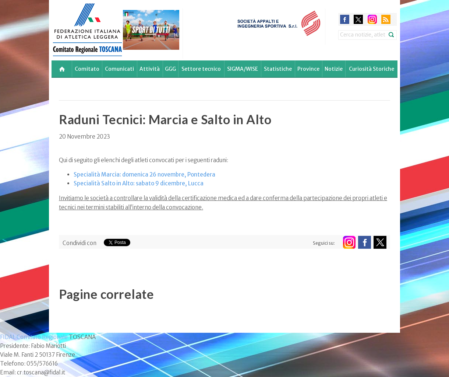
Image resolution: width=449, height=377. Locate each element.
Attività (149, 69)
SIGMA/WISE (242, 69)
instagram (372, 19)
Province (308, 69)
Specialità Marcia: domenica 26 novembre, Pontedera (144, 174)
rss (385, 19)
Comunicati (119, 69)
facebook (344, 19)
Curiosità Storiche (371, 69)
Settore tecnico (201, 69)
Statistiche (278, 69)
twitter (358, 19)
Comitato (87, 69)
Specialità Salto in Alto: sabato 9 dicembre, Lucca (139, 183)
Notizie (334, 69)
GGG (170, 69)
